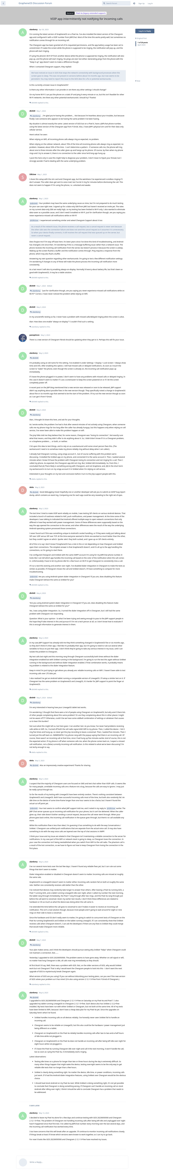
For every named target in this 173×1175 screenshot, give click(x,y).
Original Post (141, 38)
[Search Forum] (116, 3)
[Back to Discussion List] (3, 3)
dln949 (35, 358)
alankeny (36, 116)
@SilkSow (34, 220)
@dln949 (33, 203)
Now (137, 81)
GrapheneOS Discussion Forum (35, 3)
